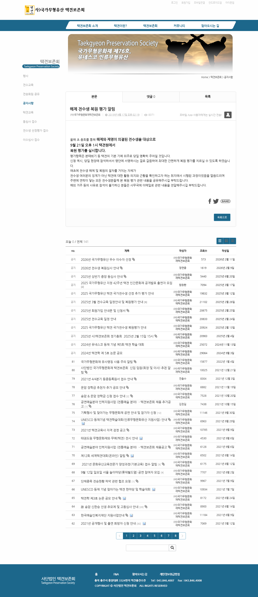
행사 (25, 76)
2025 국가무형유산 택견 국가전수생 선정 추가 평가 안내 (117, 293)
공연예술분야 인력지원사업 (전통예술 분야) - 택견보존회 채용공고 (124, 447)
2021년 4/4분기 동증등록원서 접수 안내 (107, 379)
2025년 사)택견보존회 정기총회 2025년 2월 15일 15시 (119, 336)
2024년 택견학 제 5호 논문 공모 (101, 353)
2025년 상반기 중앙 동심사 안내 (103, 276)
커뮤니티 (179, 26)
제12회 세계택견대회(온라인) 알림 (103, 455)
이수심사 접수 (31, 139)
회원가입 (185, 2)
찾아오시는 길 (210, 26)
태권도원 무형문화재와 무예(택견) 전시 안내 (109, 438)
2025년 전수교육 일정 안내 (99, 319)
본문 (94, 96)
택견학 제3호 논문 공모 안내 (99, 498)
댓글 (151, 96)
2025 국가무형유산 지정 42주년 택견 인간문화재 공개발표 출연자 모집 (126, 283)
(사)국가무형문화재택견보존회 (85, 114)
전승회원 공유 (31, 94)
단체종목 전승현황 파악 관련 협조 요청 (106, 481)
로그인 (174, 2)
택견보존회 (150, 26)
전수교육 (28, 85)
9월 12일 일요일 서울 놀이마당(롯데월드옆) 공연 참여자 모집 (120, 472)
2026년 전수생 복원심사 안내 (102, 268)
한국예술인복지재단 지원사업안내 (102, 515)
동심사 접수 (30, 121)
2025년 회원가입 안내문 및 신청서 (105, 310)
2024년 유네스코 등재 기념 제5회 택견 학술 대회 (112, 344)
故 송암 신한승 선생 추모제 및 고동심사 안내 (109, 507)
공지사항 (28, 103)
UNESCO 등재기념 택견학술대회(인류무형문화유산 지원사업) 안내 (124, 419)
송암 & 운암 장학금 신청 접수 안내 (103, 396)
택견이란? (120, 26)
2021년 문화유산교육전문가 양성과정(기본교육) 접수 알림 (119, 464)
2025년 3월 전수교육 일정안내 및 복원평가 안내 (112, 302)
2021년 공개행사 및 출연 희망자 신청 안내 (108, 523)
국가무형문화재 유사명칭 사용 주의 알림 (107, 361)
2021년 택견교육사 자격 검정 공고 (103, 430)
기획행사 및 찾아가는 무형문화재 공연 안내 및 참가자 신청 (118, 412)
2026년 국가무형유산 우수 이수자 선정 (108, 259)
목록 (208, 96)
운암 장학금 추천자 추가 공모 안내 (103, 387)
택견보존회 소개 (87, 26)
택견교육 (28, 112)
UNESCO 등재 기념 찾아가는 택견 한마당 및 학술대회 (115, 489)
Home (204, 77)
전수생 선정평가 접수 (35, 130)
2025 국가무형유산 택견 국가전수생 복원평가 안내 (113, 327)
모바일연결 (199, 2)
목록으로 (222, 217)
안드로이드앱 (215, 2)
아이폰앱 (229, 2)
